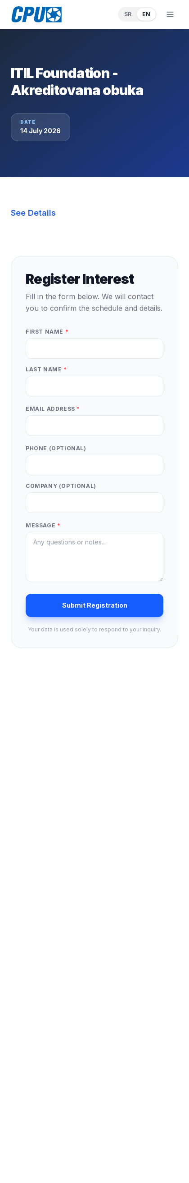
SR (127, 14)
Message (43, 525)
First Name (47, 331)
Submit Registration (94, 605)
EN (146, 14)
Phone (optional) (56, 448)
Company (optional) (61, 486)
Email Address (53, 408)
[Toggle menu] (170, 14)
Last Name (46, 369)
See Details (33, 212)
